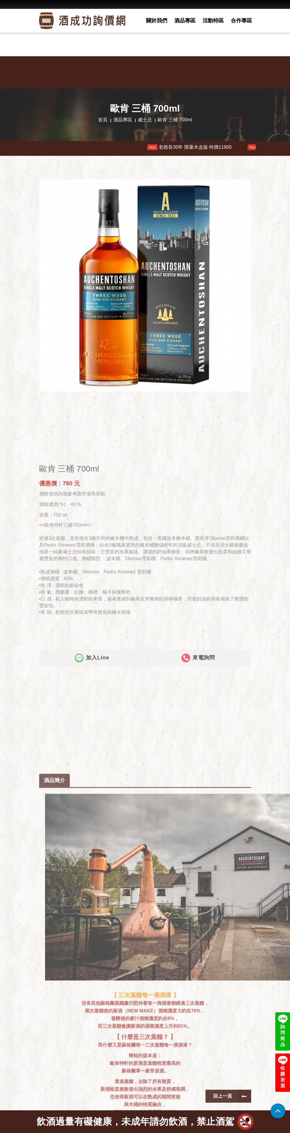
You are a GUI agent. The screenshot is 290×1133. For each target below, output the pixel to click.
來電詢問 (198, 798)
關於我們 (156, 21)
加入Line (92, 798)
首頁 (102, 119)
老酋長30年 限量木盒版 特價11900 (198, 147)
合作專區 (241, 21)
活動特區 (213, 21)
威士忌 (145, 119)
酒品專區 (184, 21)
